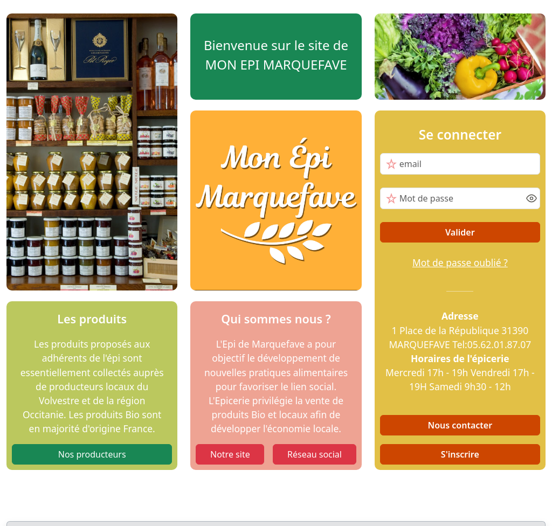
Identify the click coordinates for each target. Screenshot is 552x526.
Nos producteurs (92, 454)
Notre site (230, 454)
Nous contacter (460, 425)
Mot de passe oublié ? (460, 262)
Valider (460, 232)
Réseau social (314, 454)
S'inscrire (460, 454)
